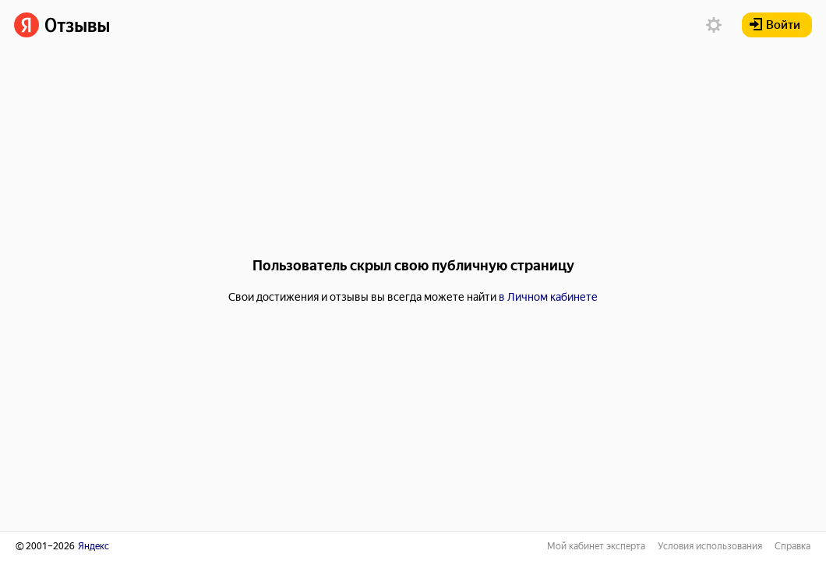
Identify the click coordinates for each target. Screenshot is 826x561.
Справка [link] (792, 546)
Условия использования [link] (710, 546)
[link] (61, 24)
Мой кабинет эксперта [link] (596, 546)
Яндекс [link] (93, 546)
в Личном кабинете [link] (548, 297)
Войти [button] (775, 25)
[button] (713, 25)
